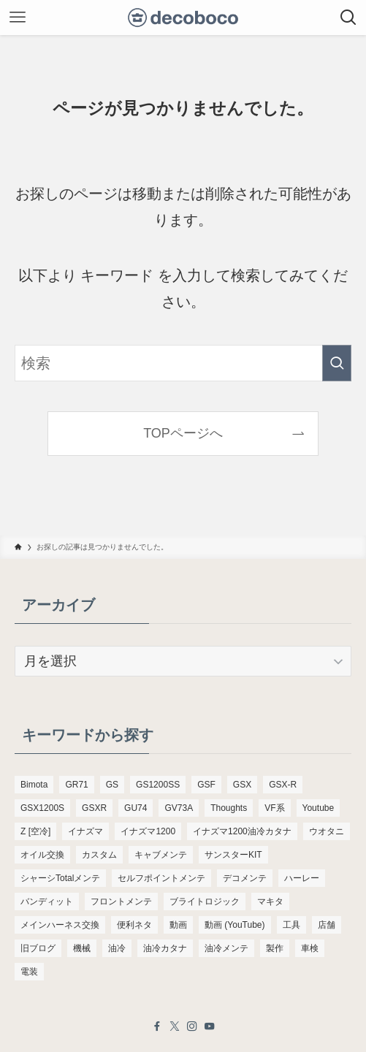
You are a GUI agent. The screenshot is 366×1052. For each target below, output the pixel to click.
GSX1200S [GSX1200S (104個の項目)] (42, 808)
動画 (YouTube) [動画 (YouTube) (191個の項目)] (234, 925)
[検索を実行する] (336, 363)
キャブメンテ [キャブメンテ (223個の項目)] (160, 855)
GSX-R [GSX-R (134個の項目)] (283, 785)
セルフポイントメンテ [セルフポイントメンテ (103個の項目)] (161, 878)
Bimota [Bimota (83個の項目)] (33, 785)
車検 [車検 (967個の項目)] (310, 948)
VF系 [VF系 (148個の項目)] (274, 808)
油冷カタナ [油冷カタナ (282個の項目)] (165, 948)
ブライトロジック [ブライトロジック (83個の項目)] (204, 901)
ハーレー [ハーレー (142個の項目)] (301, 878)
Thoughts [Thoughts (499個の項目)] (228, 808)
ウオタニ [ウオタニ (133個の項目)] (326, 831)
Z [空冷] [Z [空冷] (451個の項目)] (35, 831)
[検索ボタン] (348, 17)
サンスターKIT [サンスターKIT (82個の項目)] (233, 855)
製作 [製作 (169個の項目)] (274, 948)
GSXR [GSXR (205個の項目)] (94, 808)
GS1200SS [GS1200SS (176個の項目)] (158, 785)
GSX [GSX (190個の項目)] (242, 785)
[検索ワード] (183, 363)
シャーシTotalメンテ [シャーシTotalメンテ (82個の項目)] (60, 878)
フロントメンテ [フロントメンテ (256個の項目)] (121, 901)
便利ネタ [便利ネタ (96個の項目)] (134, 925)
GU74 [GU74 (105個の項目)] (135, 808)
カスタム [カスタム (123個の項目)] (99, 855)
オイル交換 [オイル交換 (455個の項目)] (42, 855)
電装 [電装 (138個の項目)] (29, 972)
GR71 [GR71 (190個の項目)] (76, 785)
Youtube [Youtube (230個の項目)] (318, 808)
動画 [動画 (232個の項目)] (178, 925)
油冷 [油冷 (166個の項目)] (117, 948)
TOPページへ (183, 433)
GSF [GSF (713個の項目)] (206, 785)
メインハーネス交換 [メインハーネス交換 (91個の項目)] (59, 925)
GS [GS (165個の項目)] (112, 785)
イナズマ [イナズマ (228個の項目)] (85, 831)
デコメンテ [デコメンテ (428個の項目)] (245, 878)
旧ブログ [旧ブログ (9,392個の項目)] (38, 948)
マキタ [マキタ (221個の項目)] (270, 901)
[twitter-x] (174, 1026)
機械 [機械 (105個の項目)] (82, 948)
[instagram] (192, 1026)
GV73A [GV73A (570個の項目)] (178, 808)
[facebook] (157, 1026)
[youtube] (209, 1026)
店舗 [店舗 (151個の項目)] (326, 925)
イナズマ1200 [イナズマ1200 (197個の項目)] (148, 831)
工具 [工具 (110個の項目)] (291, 925)
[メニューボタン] (17, 17)
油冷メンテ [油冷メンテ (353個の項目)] (226, 948)
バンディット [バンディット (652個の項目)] (46, 901)
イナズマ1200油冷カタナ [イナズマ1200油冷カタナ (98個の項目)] (242, 831)
